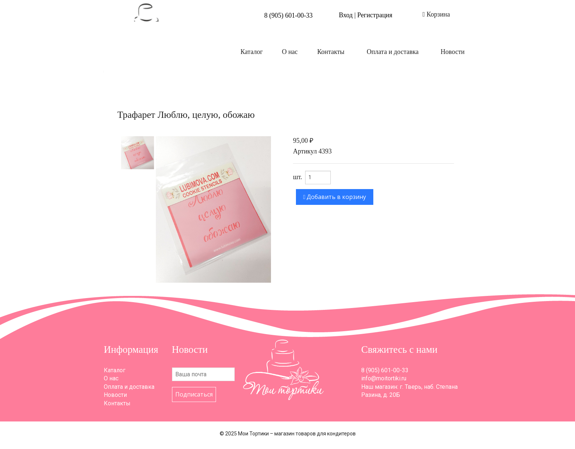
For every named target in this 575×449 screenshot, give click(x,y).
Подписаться (194, 394)
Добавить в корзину (334, 197)
